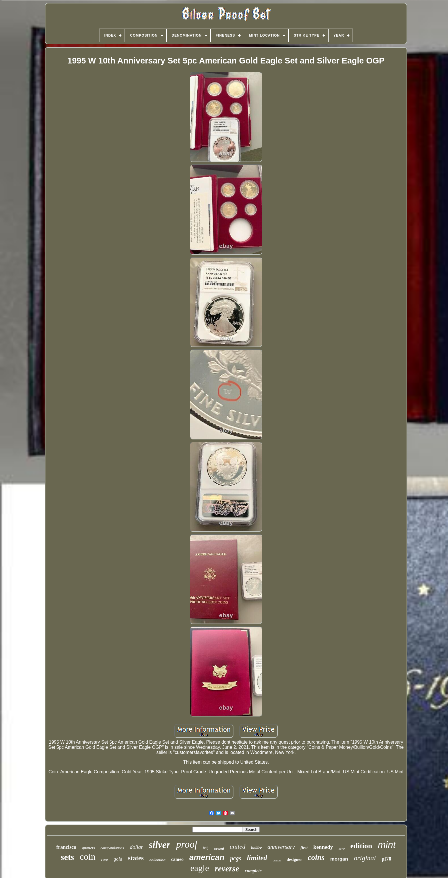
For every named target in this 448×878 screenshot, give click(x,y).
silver (160, 844)
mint (387, 844)
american (207, 857)
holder (256, 848)
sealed (219, 848)
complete (253, 870)
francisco (66, 847)
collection (157, 860)
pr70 (342, 848)
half (206, 848)
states (136, 858)
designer (294, 859)
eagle (199, 868)
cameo (177, 859)
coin (87, 856)
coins (316, 857)
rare (104, 859)
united (237, 846)
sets (67, 857)
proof (186, 844)
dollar (136, 847)
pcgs (235, 858)
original (365, 858)
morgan (339, 859)
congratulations (112, 848)
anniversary (281, 847)
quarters (88, 848)
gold (118, 859)
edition (361, 846)
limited (257, 858)
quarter (277, 860)
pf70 (386, 859)
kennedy (323, 847)
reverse (227, 868)
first (304, 847)
